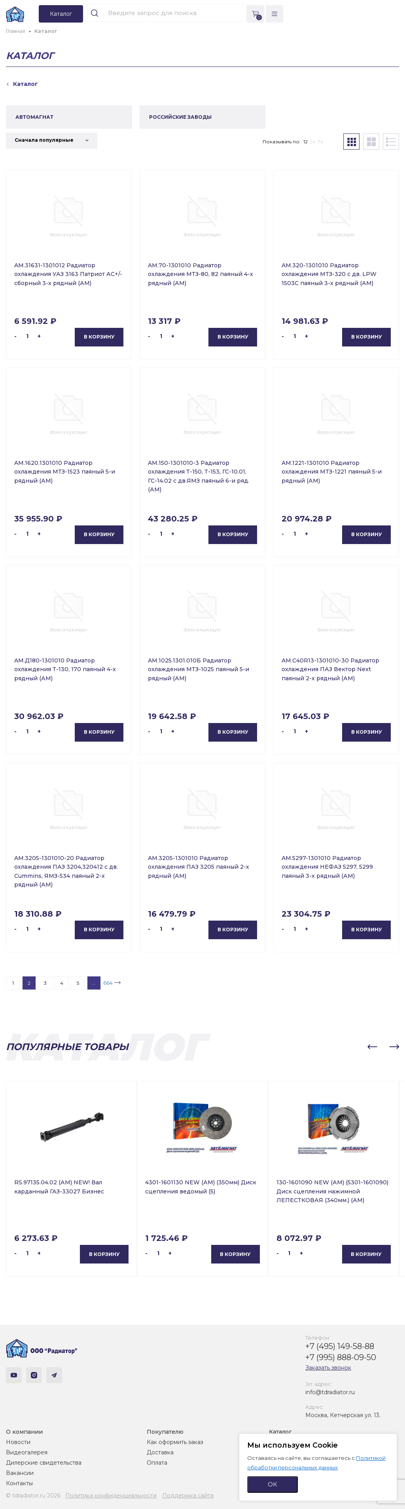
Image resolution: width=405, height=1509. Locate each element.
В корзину (99, 337)
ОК (272, 1484)
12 (305, 142)
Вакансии (20, 1473)
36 (320, 142)
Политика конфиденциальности (111, 1495)
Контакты (19, 1483)
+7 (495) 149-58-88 (339, 1346)
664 (108, 983)
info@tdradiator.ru (330, 1392)
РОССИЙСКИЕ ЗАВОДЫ (180, 117)
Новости (18, 1442)
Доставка (160, 1452)
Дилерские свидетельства (43, 1462)
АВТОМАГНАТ (34, 117)
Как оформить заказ (175, 1442)
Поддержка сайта (188, 1495)
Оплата (157, 1462)
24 (313, 142)
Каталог (280, 1431)
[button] (372, 1047)
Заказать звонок (328, 1367)
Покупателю (165, 1431)
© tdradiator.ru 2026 (33, 1495)
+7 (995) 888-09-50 (340, 1357)
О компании (24, 1431)
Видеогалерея (26, 1452)
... (94, 983)
